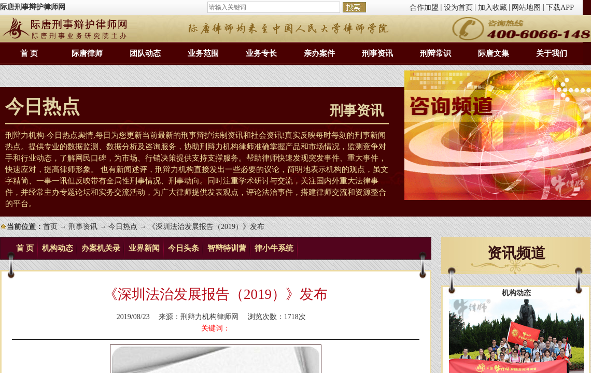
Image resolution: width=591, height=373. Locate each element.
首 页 (29, 53)
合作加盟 (424, 7)
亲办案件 (319, 53)
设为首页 (458, 7)
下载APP (560, 7)
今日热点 (122, 227)
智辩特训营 (226, 248)
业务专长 (261, 53)
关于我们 (551, 53)
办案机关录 (100, 248)
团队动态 (145, 53)
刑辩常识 (435, 53)
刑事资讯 (377, 53)
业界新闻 (144, 248)
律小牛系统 (274, 248)
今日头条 (183, 248)
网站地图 (526, 7)
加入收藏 (492, 7)
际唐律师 (87, 53)
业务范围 (203, 53)
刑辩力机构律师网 (209, 317)
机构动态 (57, 248)
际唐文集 (493, 53)
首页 (50, 227)
